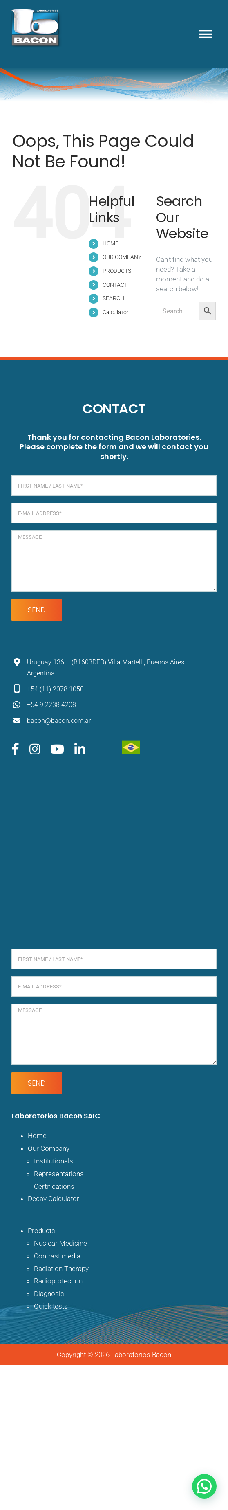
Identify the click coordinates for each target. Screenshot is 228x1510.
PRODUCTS (117, 271)
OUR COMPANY (122, 257)
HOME (110, 243)
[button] (204, 1486)
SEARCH (113, 298)
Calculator (116, 312)
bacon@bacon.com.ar (59, 721)
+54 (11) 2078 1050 (55, 689)
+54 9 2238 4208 (51, 705)
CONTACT (115, 284)
